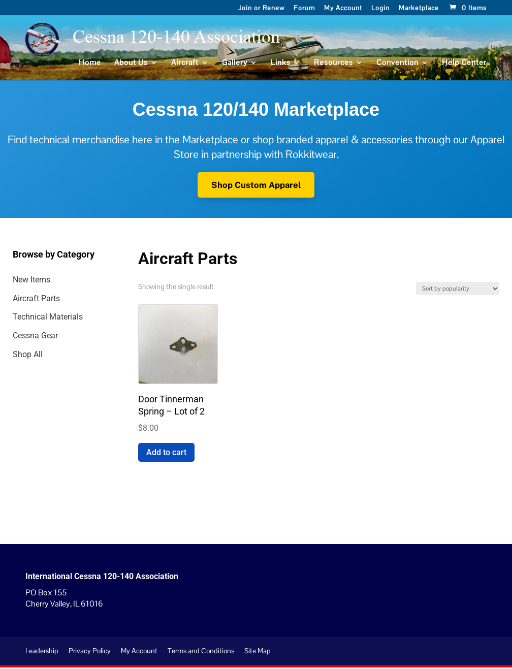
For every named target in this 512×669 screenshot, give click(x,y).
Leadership (41, 652)
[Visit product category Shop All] (68, 356)
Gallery (234, 65)
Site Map (257, 652)
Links (281, 65)
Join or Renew (261, 9)
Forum (304, 9)
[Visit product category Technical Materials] (68, 319)
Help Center (464, 65)
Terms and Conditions (201, 652)
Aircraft (185, 65)
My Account (343, 9)
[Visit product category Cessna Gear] (68, 338)
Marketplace (419, 9)
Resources (333, 65)
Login (380, 9)
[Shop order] (457, 290)
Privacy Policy (90, 652)
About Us (131, 65)
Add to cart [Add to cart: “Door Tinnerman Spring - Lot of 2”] (166, 454)
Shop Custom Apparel (256, 185)
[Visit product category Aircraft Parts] (68, 300)
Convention (397, 65)
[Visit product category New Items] (68, 282)
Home (90, 65)
